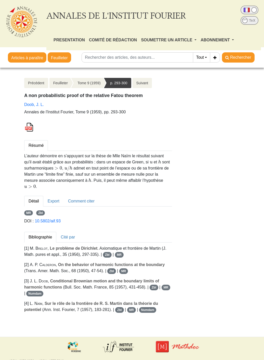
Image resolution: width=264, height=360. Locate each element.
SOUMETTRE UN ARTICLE (167, 40)
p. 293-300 (118, 83)
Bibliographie (40, 237)
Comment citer (81, 201)
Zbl (40, 213)
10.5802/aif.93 (48, 221)
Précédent (36, 83)
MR (28, 213)
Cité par (68, 237)
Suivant (142, 83)
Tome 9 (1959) (88, 83)
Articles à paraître (27, 58)
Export (53, 201)
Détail (34, 201)
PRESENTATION (69, 40)
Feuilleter (59, 58)
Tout (200, 57)
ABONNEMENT (216, 40)
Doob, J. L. (34, 104)
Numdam (34, 293)
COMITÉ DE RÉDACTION (113, 40)
